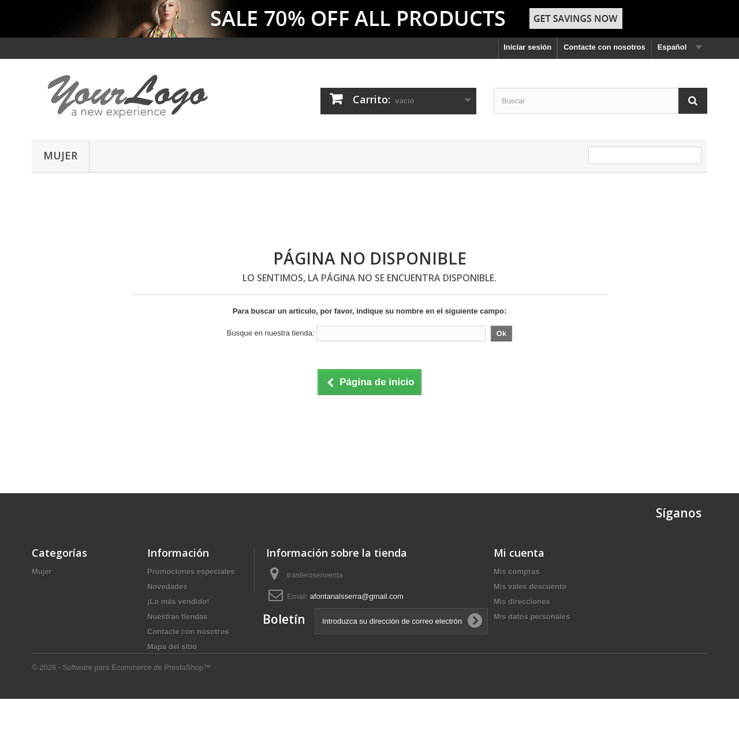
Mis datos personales (532, 616)
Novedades (167, 586)
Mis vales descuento (530, 586)
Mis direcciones (522, 601)
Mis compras (516, 571)
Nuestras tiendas (177, 616)
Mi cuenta (519, 553)
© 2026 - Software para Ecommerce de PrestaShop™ (121, 698)
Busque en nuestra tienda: (271, 333)
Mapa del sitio (172, 646)
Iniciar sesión (527, 47)
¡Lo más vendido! (178, 601)
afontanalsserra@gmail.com (357, 596)
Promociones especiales (191, 571)
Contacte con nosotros (604, 47)
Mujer (60, 155)
